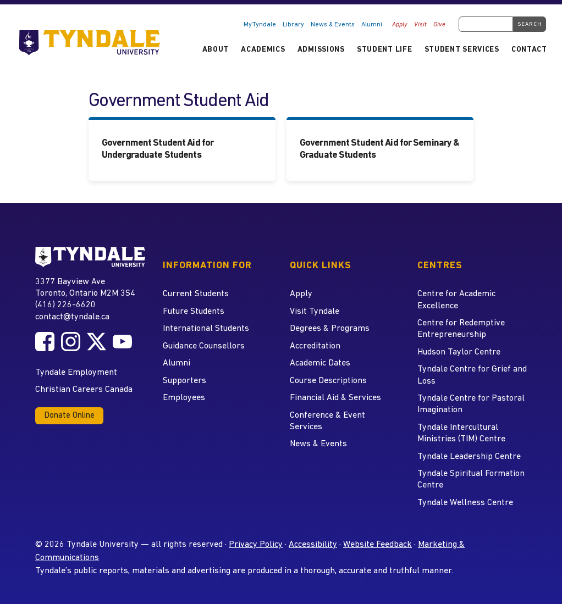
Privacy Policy (256, 544)
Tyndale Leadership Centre (469, 456)
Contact (529, 49)
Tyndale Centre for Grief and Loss (472, 375)
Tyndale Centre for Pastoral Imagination (471, 404)
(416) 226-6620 (65, 305)
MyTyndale (260, 24)
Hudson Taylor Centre (458, 352)
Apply (399, 24)
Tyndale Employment (76, 372)
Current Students (196, 294)
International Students (206, 328)
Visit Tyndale (314, 311)
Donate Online (69, 416)
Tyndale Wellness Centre (465, 502)
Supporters (184, 380)
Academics (263, 49)
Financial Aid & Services (335, 398)
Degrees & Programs (330, 328)
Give (439, 24)
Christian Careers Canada (84, 389)
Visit (420, 24)
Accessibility (313, 544)
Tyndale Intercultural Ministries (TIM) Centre (461, 433)
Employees (184, 398)
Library (293, 24)
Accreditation (315, 346)
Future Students (193, 311)
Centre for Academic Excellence (456, 300)
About (215, 49)
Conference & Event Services (327, 421)
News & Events (333, 24)
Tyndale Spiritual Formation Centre (471, 479)
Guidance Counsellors (204, 346)
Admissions (321, 49)
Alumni (371, 24)
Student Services (462, 49)
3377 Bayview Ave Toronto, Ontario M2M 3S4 (85, 287)
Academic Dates (320, 363)
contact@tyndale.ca (72, 317)
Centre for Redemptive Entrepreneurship (461, 329)
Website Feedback (377, 544)
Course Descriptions (328, 380)
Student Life (384, 49)
